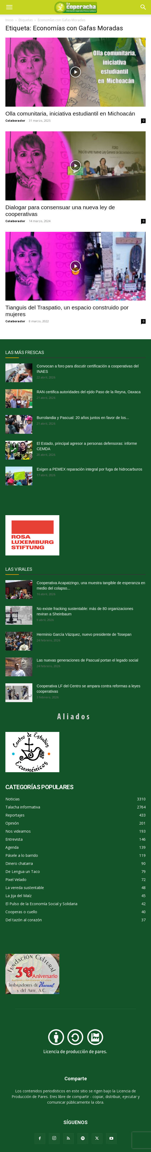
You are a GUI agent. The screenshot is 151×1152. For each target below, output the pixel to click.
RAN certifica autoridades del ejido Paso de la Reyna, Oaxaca (88, 392)
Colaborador (15, 120)
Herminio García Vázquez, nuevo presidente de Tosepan (84, 634)
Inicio (9, 20)
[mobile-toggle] (9, 7)
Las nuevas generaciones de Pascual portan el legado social (87, 660)
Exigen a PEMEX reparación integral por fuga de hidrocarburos (89, 469)
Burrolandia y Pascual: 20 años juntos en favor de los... (83, 418)
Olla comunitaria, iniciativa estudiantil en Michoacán (70, 113)
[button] (143, 7)
